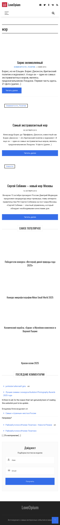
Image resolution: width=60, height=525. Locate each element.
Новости (9, 166)
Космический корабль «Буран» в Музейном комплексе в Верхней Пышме (30, 329)
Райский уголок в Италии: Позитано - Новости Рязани (29, 425)
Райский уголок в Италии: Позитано (21, 431)
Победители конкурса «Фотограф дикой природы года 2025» (30, 263)
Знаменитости (20, 67)
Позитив (31, 67)
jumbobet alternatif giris (16, 386)
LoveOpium (11, 4)
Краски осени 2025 (30, 363)
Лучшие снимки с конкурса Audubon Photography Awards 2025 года (29, 393)
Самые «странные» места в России (21, 413)
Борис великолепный (30, 62)
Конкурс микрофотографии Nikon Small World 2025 (30, 297)
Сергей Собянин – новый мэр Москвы (30, 185)
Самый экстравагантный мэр (30, 125)
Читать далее (12, 90)
